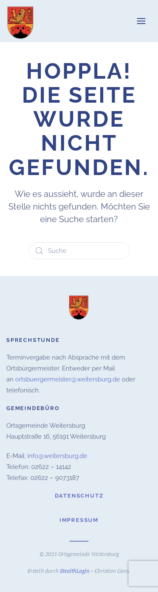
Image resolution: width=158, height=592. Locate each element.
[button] (141, 21)
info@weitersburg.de (57, 455)
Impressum (79, 519)
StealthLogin (74, 570)
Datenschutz (79, 495)
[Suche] (79, 250)
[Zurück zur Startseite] (21, 21)
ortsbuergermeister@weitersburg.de (67, 378)
